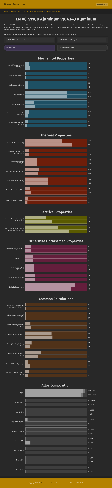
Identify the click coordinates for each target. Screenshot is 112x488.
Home (6, 11)
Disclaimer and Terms (48, 483)
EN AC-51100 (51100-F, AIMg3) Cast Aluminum (23, 40)
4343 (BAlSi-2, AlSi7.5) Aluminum (71, 40)
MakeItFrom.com (14, 4)
